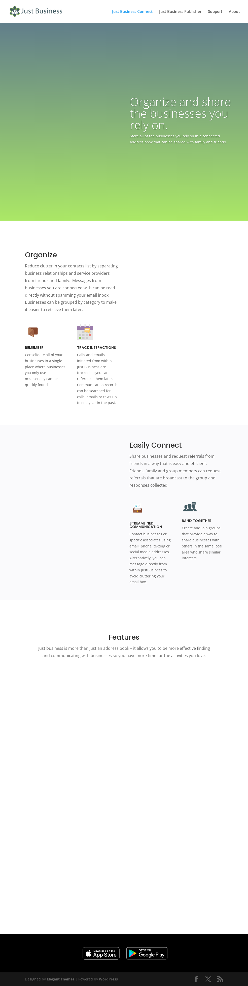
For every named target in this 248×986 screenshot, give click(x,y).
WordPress (108, 979)
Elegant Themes (60, 979)
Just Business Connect (132, 12)
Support (215, 12)
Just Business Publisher (180, 12)
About (234, 12)
